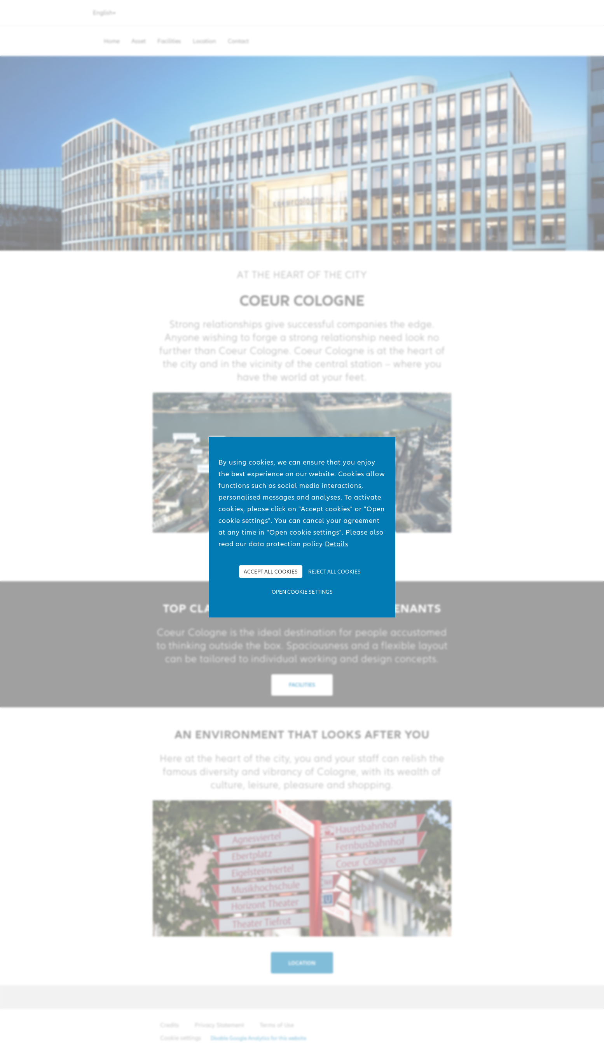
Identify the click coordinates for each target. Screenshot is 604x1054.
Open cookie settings (302, 592)
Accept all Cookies (271, 571)
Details (336, 543)
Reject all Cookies (334, 571)
